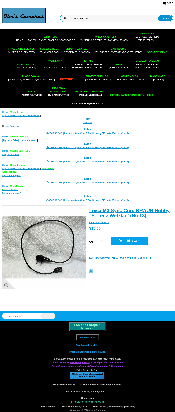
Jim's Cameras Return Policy (87, 345)
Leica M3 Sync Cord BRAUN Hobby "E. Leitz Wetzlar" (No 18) (129, 213)
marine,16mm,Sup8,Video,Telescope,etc (147, 64)
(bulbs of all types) (98, 78)
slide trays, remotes (21, 50)
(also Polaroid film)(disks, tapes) (146, 36)
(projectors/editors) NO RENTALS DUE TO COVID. (88, 64)
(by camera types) (59, 91)
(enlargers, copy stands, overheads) (118, 50)
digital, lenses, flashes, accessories (51, 38)
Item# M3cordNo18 (99, 222)
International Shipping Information (87, 352)
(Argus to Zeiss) (25, 66)
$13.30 (95, 228)
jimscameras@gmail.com (87, 103)
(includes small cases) (130, 78)
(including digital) (90, 93)
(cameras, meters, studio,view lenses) (104, 38)
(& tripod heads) (119, 66)
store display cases (77, 50)
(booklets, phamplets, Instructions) (31, 78)
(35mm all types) (32, 93)
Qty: (91, 241)
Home (19, 40)
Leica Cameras (11, 126)
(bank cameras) (49, 50)
